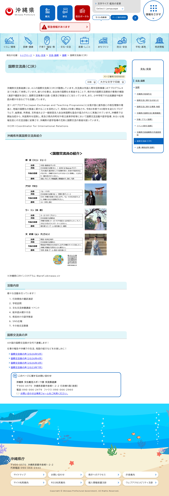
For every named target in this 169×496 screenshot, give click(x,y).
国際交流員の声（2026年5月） (27, 354)
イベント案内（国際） (145, 121)
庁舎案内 (130, 475)
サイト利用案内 (21, 483)
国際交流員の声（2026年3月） (27, 363)
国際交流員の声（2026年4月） (27, 358)
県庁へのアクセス (97, 475)
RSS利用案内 (58, 483)
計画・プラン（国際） (145, 115)
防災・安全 (122, 47)
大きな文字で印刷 (110, 82)
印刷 (89, 82)
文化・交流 (66, 47)
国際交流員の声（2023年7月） (27, 367)
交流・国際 (54, 55)
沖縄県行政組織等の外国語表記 (149, 129)
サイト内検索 (101, 17)
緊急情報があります (59, 27)
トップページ (26, 55)
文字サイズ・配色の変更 (109, 4)
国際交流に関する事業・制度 (148, 102)
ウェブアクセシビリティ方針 (139, 483)
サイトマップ (20, 475)
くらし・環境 (9, 47)
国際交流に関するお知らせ (148, 96)
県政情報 (159, 47)
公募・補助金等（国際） (146, 143)
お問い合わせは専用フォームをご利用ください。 (44, 393)
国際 (64, 55)
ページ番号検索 (119, 17)
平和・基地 (141, 47)
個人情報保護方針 (97, 483)
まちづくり (103, 47)
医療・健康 (28, 47)
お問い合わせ (58, 475)
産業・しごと (84, 47)
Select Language (107, 9)
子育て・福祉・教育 (47, 48)
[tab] (101, 17)
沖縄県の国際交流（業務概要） (149, 108)
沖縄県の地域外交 (144, 89)
